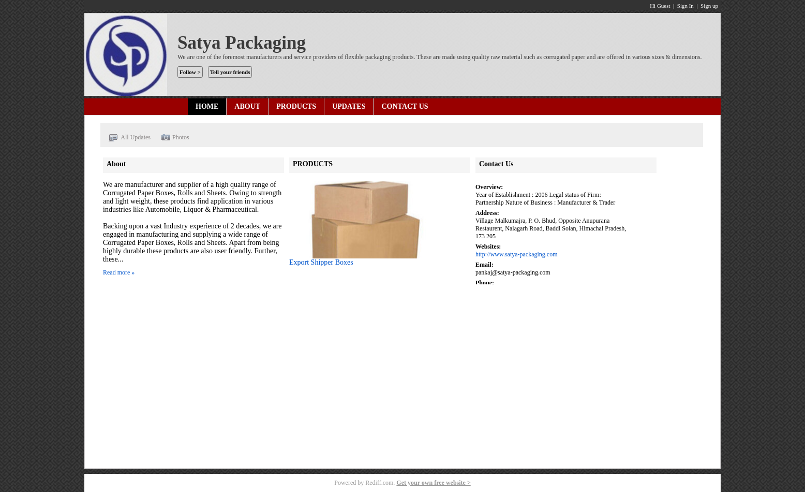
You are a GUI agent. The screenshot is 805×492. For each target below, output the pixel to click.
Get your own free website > (433, 482)
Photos (175, 138)
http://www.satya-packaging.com (516, 254)
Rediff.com (379, 482)
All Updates (129, 138)
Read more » (119, 272)
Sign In (685, 6)
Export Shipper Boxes (321, 262)
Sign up (709, 6)
